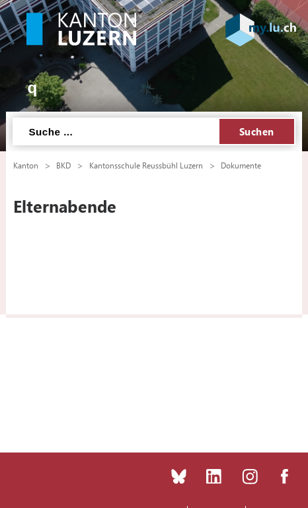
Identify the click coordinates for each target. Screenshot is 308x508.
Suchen (256, 131)
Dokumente (241, 165)
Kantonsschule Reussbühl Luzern (146, 165)
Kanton (25, 165)
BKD (63, 165)
